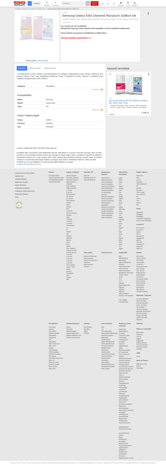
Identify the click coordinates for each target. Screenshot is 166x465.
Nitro (67, 279)
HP (137, 186)
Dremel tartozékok (125, 350)
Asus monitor (140, 268)
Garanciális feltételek (21, 194)
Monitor (139, 252)
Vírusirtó (86, 333)
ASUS (138, 198)
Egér (120, 256)
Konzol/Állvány (123, 302)
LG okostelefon (106, 192)
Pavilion (68, 232)
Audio (138, 208)
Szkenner (139, 319)
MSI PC (138, 240)
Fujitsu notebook (71, 188)
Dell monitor (140, 256)
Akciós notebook (71, 175)
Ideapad (68, 215)
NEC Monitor (140, 289)
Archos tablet (140, 192)
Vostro (68, 205)
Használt (86, 175)
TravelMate (70, 273)
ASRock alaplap (54, 352)
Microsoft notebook (72, 180)
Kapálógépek (123, 398)
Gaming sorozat (71, 252)
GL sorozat (69, 198)
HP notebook (70, 225)
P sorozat (69, 259)
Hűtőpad (121, 289)
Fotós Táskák (105, 368)
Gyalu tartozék (123, 373)
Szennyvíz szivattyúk (125, 404)
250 (67, 234)
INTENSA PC (140, 244)
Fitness (138, 366)
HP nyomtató (140, 307)
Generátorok (123, 454)
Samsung (84, 19)
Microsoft (139, 190)
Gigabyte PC (140, 238)
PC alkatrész (53, 323)
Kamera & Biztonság (90, 256)
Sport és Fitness (142, 360)
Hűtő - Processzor (54, 344)
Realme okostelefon (107, 213)
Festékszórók (123, 452)
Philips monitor (140, 273)
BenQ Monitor (140, 275)
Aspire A (68, 277)
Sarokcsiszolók (124, 416)
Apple (120, 178)
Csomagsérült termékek (56, 180)
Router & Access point (73, 337)
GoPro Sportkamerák (107, 344)
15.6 (120, 279)
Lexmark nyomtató (142, 303)
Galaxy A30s (95, 19)
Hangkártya (52, 337)
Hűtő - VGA (52, 346)
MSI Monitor (140, 287)
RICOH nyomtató (141, 313)
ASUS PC (139, 242)
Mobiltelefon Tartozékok (126, 273)
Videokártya (52, 335)
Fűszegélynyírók (124, 383)
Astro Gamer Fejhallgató (143, 220)
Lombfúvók (122, 389)
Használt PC (140, 236)
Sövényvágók (124, 387)
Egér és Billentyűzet (125, 262)
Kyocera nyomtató (142, 309)
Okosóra (104, 194)
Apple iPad (139, 175)
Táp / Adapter (123, 300)
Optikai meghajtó (54, 333)
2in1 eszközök (140, 194)
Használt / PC (88, 172)
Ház (50, 339)
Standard (125, 19)
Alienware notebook (72, 178)
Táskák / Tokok (123, 275)
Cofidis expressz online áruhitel (24, 173)
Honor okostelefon (107, 199)
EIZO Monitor (140, 285)
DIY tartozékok (123, 352)
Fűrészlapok (124, 337)
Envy (67, 244)
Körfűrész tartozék (124, 360)
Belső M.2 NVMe (54, 364)
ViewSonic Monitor (142, 291)
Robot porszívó (88, 258)
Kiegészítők (123, 252)
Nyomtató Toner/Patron (143, 311)
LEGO (138, 356)
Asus (137, 178)
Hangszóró (139, 212)
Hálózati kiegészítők (72, 333)
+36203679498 (42, 60)
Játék (138, 353)
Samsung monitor (141, 266)
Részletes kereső (95, 3)
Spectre (68, 240)
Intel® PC (139, 249)
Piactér (51, 172)
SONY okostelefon (107, 188)
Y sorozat (69, 221)
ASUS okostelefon (107, 182)
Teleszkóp (139, 334)
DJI (102, 329)
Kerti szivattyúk (123, 400)
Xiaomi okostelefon (107, 184)
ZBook (68, 246)
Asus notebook (70, 248)
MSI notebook (70, 194)
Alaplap (51, 348)
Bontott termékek (54, 175)
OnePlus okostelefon (107, 201)
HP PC (138, 234)
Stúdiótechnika (105, 348)
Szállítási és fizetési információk (24, 191)
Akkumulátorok (124, 331)
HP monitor (139, 260)
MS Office (87, 329)
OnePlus (121, 219)
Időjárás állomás (141, 343)
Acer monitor (140, 262)
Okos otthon (88, 252)
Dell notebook (70, 200)
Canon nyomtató (141, 305)
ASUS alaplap (53, 350)
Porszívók (122, 456)
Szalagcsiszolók (124, 427)
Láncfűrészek (124, 391)
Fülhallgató (139, 216)
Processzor (52, 327)
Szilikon (114, 19)
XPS (67, 209)
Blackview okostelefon (108, 207)
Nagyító (138, 338)
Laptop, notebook (72, 172)
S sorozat (69, 263)
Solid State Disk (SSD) (56, 358)
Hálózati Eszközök (72, 323)
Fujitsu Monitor (140, 283)
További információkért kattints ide (29, 164)
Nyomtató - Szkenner (143, 295)
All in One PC (140, 228)
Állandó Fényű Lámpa (108, 354)
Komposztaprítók (124, 396)
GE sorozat (70, 196)
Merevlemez (52, 331)
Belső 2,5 (52, 360)
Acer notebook (70, 265)
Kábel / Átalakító (124, 293)
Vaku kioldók (105, 362)
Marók (122, 437)
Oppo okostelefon (106, 217)
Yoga (67, 217)
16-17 (120, 281)
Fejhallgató (139, 214)
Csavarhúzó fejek (125, 335)
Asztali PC (140, 224)
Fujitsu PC (139, 246)
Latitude (68, 207)
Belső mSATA (53, 366)
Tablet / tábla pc (142, 172)
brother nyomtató (141, 315)
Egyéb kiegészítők (124, 285)
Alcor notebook (71, 186)
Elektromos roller (141, 364)
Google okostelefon (107, 211)
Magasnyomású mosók (126, 458)
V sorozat (69, 223)
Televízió (139, 323)
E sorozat (69, 192)
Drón (102, 327)
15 (67, 227)
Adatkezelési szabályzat (22, 188)
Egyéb (121, 186)
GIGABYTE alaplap (55, 354)
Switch (68, 269)
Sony (120, 240)
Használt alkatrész (89, 180)
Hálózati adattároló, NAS (73, 335)
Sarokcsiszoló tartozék (126, 369)
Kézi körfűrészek (125, 433)
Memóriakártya (123, 258)
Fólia (120, 180)
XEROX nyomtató (141, 317)
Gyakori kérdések (20, 185)
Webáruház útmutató (21, 182)
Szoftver (87, 323)
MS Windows (88, 327)
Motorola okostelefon (107, 196)
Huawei (121, 188)
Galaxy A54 (143, 105)
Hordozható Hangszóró (143, 218)
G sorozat (69, 211)
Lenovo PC (139, 230)
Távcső (138, 336)
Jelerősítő (69, 329)
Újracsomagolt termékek (56, 178)
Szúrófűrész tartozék (125, 358)
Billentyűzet (122, 260)
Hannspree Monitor (142, 279)
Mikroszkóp (139, 332)
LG (120, 230)
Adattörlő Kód (19, 176)
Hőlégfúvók (122, 450)
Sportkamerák (105, 339)
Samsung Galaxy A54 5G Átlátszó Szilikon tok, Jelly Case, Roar (128, 101)
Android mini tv (106, 252)
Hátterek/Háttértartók (107, 364)
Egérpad (121, 287)
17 (67, 229)
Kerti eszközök (123, 379)
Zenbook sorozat (71, 250)
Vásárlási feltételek (21, 179)
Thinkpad (69, 219)
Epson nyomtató (141, 301)
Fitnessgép (139, 368)
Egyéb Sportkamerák (108, 341)
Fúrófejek (123, 333)
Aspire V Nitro (71, 267)
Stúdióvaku (105, 350)
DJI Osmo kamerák (107, 346)
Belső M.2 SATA (54, 362)
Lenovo (138, 180)
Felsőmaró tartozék (125, 371)
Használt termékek (54, 182)
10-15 (120, 277)
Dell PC (138, 232)
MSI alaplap (52, 356)
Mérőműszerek (123, 443)
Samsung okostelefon (108, 186)
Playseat (121, 291)
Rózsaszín (135, 19)
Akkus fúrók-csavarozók (126, 410)
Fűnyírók (121, 381)
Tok (105, 19)
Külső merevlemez (124, 271)
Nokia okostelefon (106, 180)
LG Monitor (139, 264)
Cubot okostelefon (107, 215)
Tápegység (52, 341)
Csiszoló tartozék (124, 362)
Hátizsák (121, 283)
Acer (137, 200)
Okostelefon (72, 19)
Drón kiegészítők (106, 331)
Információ (55, 3)
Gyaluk (124, 435)
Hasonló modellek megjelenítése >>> (76, 38)
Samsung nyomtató (142, 299)
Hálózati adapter (71, 331)
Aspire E (68, 271)
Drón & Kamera (106, 323)
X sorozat (69, 256)
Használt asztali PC (90, 178)
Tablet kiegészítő (141, 184)
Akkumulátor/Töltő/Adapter (109, 333)
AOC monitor (140, 271)
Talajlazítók (122, 385)
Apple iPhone (105, 178)
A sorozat (69, 190)
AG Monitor (139, 277)
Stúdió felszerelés (107, 356)
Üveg (120, 182)
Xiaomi (121, 199)
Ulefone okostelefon (107, 209)
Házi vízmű (122, 402)
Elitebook (69, 238)
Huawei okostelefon (107, 190)
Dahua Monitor (140, 281)
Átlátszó (144, 107)
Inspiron (68, 202)
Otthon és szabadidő (143, 329)
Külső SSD (52, 368)
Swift (67, 275)
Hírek (16, 197)
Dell (137, 205)
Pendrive (121, 264)
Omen (68, 242)
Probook (68, 236)
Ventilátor (139, 349)
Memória (51, 329)
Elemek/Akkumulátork (108, 366)
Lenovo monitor (141, 258)
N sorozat (69, 254)
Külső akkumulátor (124, 266)
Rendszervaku (105, 352)
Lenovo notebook (71, 213)
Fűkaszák (122, 394)
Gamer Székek (123, 268)
